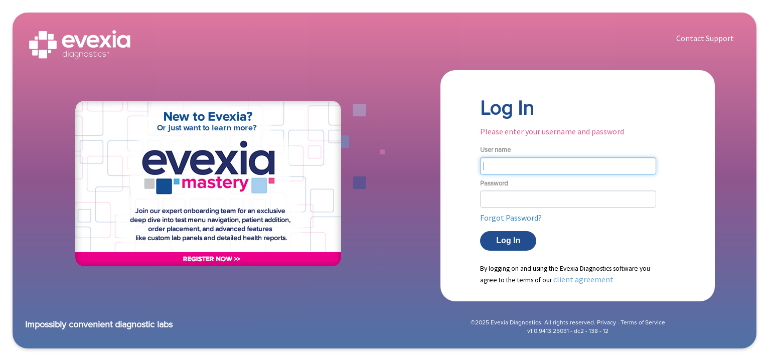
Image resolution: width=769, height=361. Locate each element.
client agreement (583, 279)
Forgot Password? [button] (511, 218)
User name (495, 150)
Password (494, 183)
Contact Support (705, 38)
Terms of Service (643, 322)
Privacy (606, 322)
